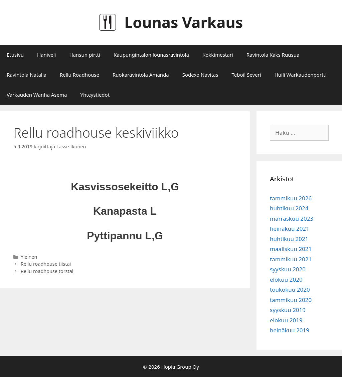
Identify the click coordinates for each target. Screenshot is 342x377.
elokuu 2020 (286, 279)
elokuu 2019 (286, 320)
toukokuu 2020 (290, 289)
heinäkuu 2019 (289, 330)
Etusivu (15, 54)
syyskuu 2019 (288, 310)
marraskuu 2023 (291, 218)
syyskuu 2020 (288, 269)
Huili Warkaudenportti (301, 74)
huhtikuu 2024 (289, 208)
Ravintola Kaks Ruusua (273, 54)
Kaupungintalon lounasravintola (151, 54)
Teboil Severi (246, 74)
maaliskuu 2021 (291, 249)
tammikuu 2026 (291, 198)
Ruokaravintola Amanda (141, 74)
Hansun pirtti (84, 54)
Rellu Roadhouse (79, 74)
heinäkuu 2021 (289, 228)
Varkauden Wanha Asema (37, 94)
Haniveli (46, 54)
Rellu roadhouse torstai (47, 271)
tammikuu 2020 (291, 300)
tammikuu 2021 (291, 259)
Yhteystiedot (95, 94)
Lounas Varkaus (183, 22)
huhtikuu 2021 (289, 239)
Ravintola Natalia (26, 74)
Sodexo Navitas (200, 74)
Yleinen (29, 257)
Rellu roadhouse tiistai (46, 264)
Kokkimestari (217, 54)
